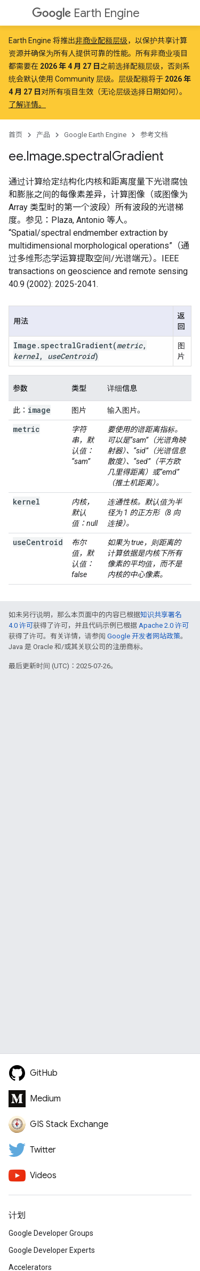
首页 (15, 135)
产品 (43, 135)
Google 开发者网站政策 (143, 636)
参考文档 (154, 135)
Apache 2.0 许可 (164, 625)
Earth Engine (86, 13)
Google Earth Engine (95, 135)
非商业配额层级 (101, 40)
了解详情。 (27, 104)
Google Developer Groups (51, 1233)
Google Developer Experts (52, 1250)
